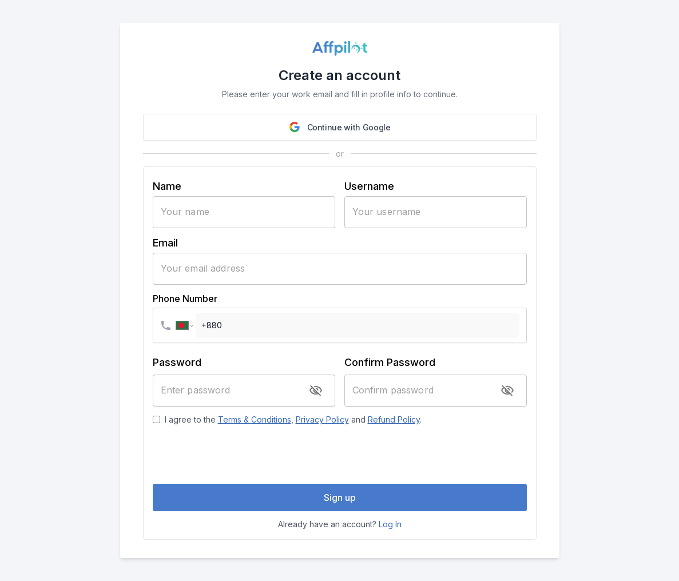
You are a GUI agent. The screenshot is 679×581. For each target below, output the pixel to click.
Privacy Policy (322, 419)
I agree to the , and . (293, 419)
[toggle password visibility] (315, 390)
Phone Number (185, 298)
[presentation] (340, 454)
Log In (390, 524)
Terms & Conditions (254, 419)
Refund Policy (394, 419)
